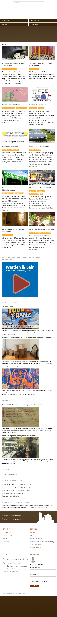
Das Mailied (19, 493)
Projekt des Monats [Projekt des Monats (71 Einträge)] (10, 571)
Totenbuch (10, 235)
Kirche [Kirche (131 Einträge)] (14, 559)
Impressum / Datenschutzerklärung (42, 542)
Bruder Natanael (7, 493)
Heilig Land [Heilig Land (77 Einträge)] (19, 569)
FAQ (31, 536)
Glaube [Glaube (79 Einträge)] (13, 569)
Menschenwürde (19, 193)
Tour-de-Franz (7, 307)
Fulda (4, 235)
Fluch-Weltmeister (26, 484)
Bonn (4, 108)
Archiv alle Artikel (36, 539)
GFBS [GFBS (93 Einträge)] (17, 566)
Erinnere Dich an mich (39, 582)
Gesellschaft (6, 68)
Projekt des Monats (45, 232)
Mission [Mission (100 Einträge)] (12, 566)
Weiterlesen (13, 334)
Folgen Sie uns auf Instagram (12, 519)
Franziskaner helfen (8, 193)
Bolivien (32, 232)
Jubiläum (36, 68)
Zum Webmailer (35, 545)
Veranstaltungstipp (21, 108)
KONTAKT (5, 24)
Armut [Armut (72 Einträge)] (4, 571)
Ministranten (40, 191)
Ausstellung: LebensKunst (12, 367)
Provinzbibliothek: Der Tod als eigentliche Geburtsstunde (23, 405)
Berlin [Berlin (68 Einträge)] (17, 571)
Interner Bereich (35, 548)
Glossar (32, 533)
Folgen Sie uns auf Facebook (12, 515)
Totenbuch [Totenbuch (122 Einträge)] (8, 563)
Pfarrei (37, 232)
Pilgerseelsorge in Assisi (22, 487)
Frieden (32, 149)
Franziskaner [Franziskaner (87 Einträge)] (7, 569)
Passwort (33, 575)
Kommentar (14, 68)
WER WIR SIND (6, 20)
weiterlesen (15, 432)
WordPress (22, 593)
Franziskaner (29, 12)
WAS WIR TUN (35, 20)
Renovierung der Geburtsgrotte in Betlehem (19, 436)
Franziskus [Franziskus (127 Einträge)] (23, 559)
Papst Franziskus (14, 149)
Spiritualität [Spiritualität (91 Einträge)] (23, 566)
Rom (41, 193)
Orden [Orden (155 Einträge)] (6, 559)
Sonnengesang (11, 108)
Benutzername (35, 567)
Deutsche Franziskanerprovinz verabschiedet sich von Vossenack (27, 338)
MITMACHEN (34, 24)
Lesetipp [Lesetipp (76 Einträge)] (24, 569)
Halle (31, 68)
